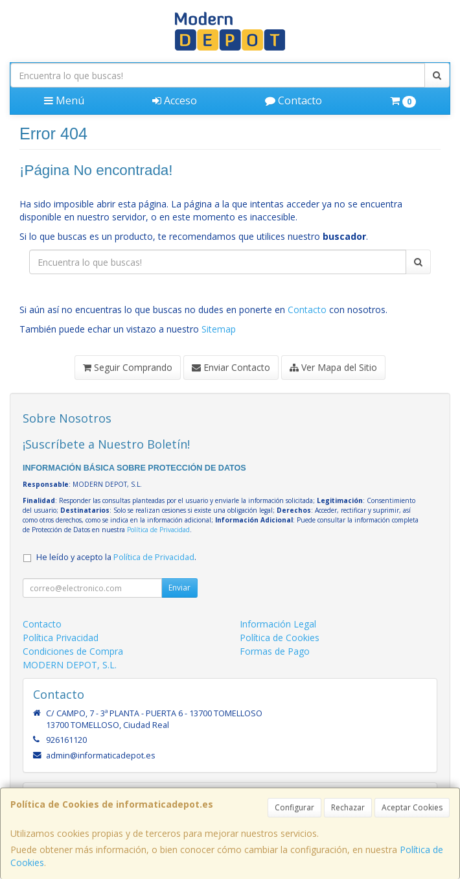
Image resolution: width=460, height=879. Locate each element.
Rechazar (348, 807)
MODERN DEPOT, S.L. (70, 665)
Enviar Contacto (231, 367)
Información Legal (278, 624)
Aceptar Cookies (412, 807)
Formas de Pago (275, 651)
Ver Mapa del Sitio (333, 367)
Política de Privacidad (158, 529)
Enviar (179, 587)
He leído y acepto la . (116, 557)
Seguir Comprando (127, 367)
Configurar (294, 807)
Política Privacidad (60, 637)
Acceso (174, 100)
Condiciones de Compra (73, 651)
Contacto (293, 100)
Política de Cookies (279, 637)
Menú (64, 100)
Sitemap (218, 329)
